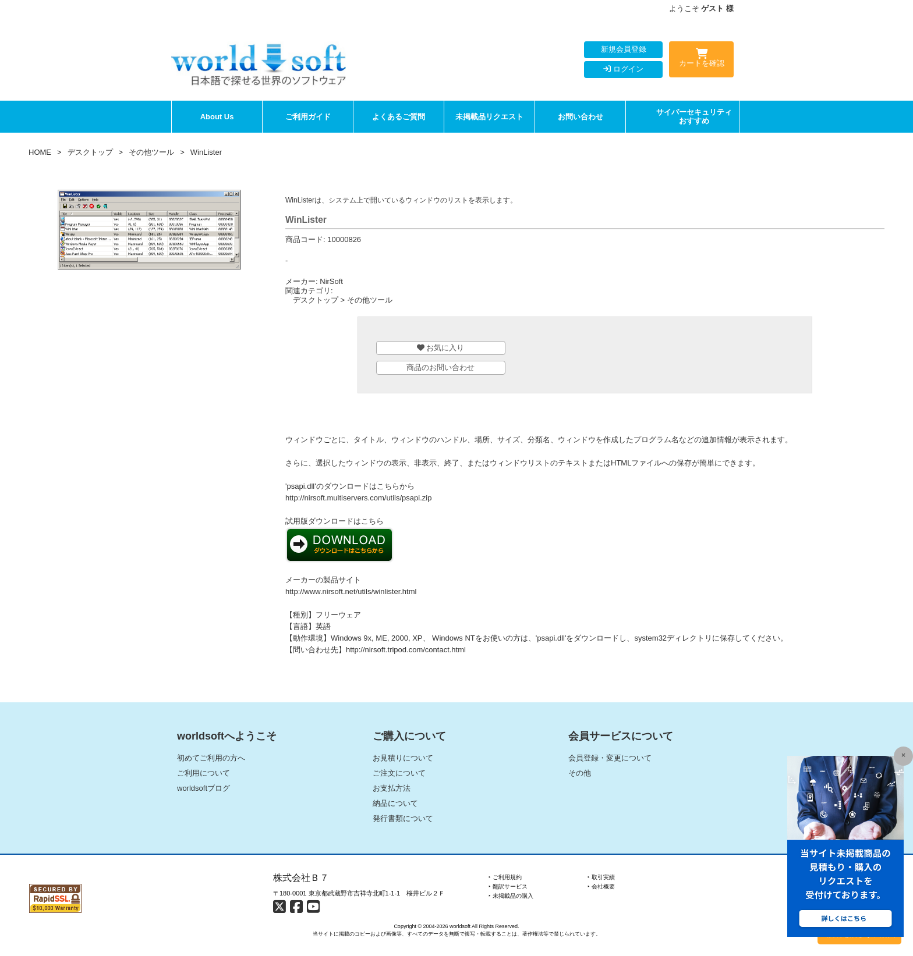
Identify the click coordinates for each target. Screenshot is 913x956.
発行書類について (403, 818)
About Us (217, 116)
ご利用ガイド (308, 116)
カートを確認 (701, 59)
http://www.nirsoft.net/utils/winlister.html (350, 591)
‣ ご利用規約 (505, 877)
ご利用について (203, 773)
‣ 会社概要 (601, 886)
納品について (395, 803)
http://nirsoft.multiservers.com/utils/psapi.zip (358, 497)
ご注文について (399, 773)
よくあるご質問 (398, 116)
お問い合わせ (580, 116)
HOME (40, 152)
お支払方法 (392, 788)
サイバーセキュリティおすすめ (694, 117)
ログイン (623, 69)
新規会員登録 (623, 49)
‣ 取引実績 (601, 877)
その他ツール (151, 152)
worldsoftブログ (203, 788)
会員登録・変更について (610, 758)
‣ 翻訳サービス (508, 886)
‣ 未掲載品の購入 (511, 896)
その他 (579, 773)
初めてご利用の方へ (211, 758)
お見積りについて (403, 758)
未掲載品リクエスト (489, 116)
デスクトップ (90, 152)
